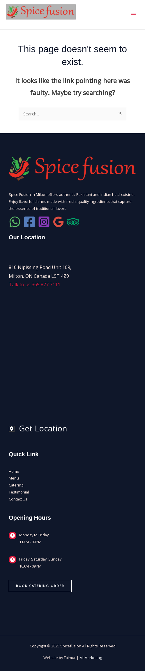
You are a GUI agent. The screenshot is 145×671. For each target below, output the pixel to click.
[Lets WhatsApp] (15, 222)
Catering (16, 485)
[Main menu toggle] (133, 14)
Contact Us (18, 499)
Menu (14, 478)
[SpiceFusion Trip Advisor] (73, 222)
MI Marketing (90, 657)
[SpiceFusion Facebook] (29, 222)
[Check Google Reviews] (58, 222)
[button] (40, 586)
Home (14, 471)
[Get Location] (38, 428)
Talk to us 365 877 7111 (34, 284)
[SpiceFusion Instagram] (44, 222)
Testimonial (19, 492)
